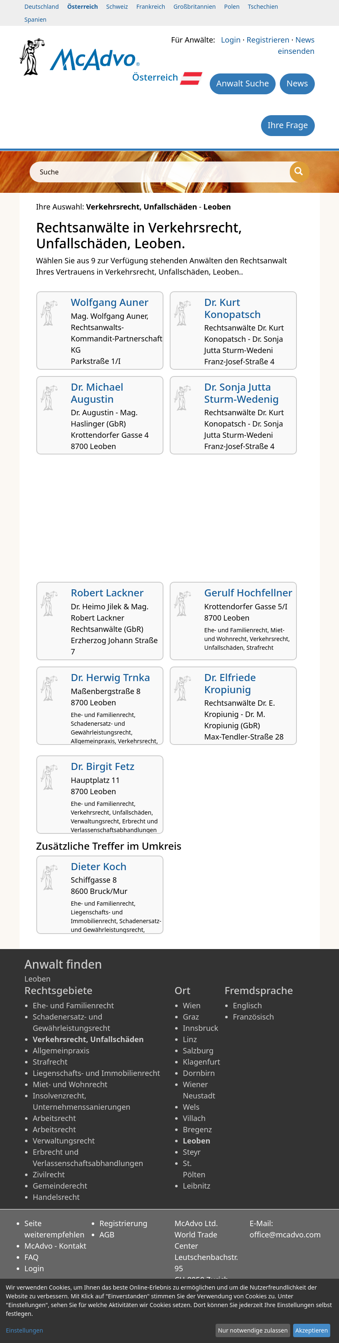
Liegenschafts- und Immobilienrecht (96, 1073)
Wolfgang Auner (109, 302)
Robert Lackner (107, 592)
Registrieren (267, 40)
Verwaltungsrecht (64, 1141)
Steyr (192, 1152)
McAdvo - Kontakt (56, 1246)
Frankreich (150, 6)
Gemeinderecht (60, 1186)
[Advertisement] (169, 521)
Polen (231, 6)
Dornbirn (199, 1073)
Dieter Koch (99, 866)
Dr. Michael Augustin (97, 393)
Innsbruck (200, 1028)
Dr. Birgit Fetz (103, 766)
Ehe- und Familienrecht (73, 1005)
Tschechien (263, 6)
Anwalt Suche (242, 83)
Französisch (253, 1017)
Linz (190, 1039)
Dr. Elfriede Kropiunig (230, 683)
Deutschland (42, 6)
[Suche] (299, 172)
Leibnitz (197, 1186)
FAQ (32, 1257)
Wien (192, 1005)
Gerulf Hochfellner (248, 592)
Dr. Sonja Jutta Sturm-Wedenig (241, 393)
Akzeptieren (311, 1330)
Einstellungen (24, 1330)
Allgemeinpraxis (61, 1050)
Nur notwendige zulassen (253, 1330)
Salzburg (198, 1050)
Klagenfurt (201, 1062)
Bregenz (197, 1129)
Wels (191, 1107)
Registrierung (124, 1223)
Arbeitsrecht (54, 1118)
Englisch (247, 1005)
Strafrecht (50, 1062)
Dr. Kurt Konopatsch (232, 308)
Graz (191, 1017)
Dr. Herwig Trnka (110, 677)
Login (231, 40)
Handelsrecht (56, 1197)
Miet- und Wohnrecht (70, 1084)
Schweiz (117, 6)
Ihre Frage (288, 125)
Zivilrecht (49, 1174)
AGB (107, 1234)
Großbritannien (194, 6)
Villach (194, 1118)
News (297, 83)
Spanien (36, 19)
